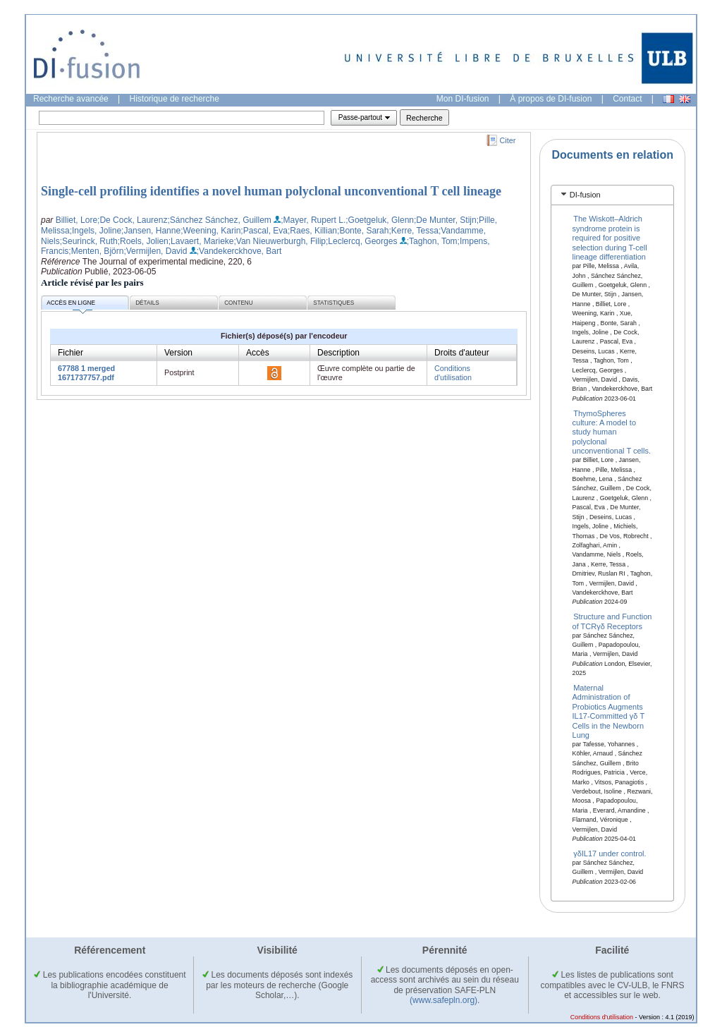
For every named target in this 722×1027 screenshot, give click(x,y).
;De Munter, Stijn (445, 220)
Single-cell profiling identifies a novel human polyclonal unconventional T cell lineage (271, 191)
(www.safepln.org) (443, 1000)
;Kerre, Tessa (413, 231)
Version (178, 353)
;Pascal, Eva (264, 231)
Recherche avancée (71, 99)
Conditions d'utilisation (453, 373)
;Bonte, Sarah (362, 231)
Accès (257, 353)
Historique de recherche (174, 99)
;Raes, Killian (312, 231)
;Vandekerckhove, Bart (239, 251)
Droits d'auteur (461, 353)
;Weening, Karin (210, 231)
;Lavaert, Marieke (201, 241)
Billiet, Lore (76, 220)
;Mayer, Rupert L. (313, 220)
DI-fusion (585, 194)
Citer (508, 140)
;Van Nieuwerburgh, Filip (279, 241)
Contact (627, 99)
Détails (147, 303)
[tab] (612, 195)
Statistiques (333, 303)
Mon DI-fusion (462, 99)
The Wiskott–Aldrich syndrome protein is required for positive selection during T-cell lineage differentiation (610, 237)
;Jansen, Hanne (150, 231)
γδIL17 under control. (609, 853)
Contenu (238, 303)
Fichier (70, 353)
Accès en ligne (71, 305)
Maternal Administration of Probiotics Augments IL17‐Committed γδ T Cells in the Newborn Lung (609, 711)
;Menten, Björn (95, 251)
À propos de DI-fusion (551, 99)
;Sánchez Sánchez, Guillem (219, 220)
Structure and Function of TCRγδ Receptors (612, 621)
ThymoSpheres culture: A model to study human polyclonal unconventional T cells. (612, 431)
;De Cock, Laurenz (132, 220)
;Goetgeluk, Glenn (379, 220)
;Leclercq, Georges (361, 241)
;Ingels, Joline (95, 231)
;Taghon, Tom (432, 241)
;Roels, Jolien (143, 241)
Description (338, 353)
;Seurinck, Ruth (89, 241)
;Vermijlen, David (155, 251)
